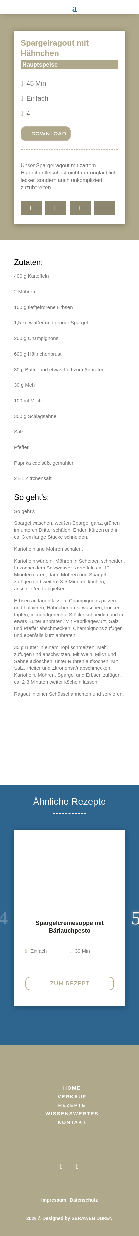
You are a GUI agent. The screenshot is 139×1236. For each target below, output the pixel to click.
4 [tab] (57, 1025)
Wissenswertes (71, 1113)
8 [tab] (97, 1025)
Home (72, 1088)
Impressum (53, 1200)
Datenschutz (84, 1200)
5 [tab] (67, 1025)
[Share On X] (80, 208)
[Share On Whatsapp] (55, 208)
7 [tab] (87, 1025)
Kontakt (72, 1122)
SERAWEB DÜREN (91, 1218)
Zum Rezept (69, 983)
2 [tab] (37, 1025)
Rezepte (72, 1105)
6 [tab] (77, 1025)
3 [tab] (47, 1025)
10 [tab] (116, 1025)
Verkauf (72, 1096)
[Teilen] (31, 208)
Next (130, 918)
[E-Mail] (104, 208)
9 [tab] (107, 1025)
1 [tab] (27, 1025)
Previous (9, 918)
